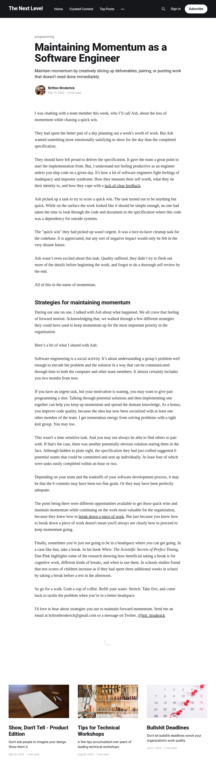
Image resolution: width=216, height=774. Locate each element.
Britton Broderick (61, 88)
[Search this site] (163, 9)
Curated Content (81, 9)
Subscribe (196, 9)
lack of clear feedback (122, 185)
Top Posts (107, 9)
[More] (123, 9)
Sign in (176, 9)
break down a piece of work (101, 516)
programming (44, 37)
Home (58, 9)
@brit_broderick (151, 615)
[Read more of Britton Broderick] (40, 90)
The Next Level (26, 8)
